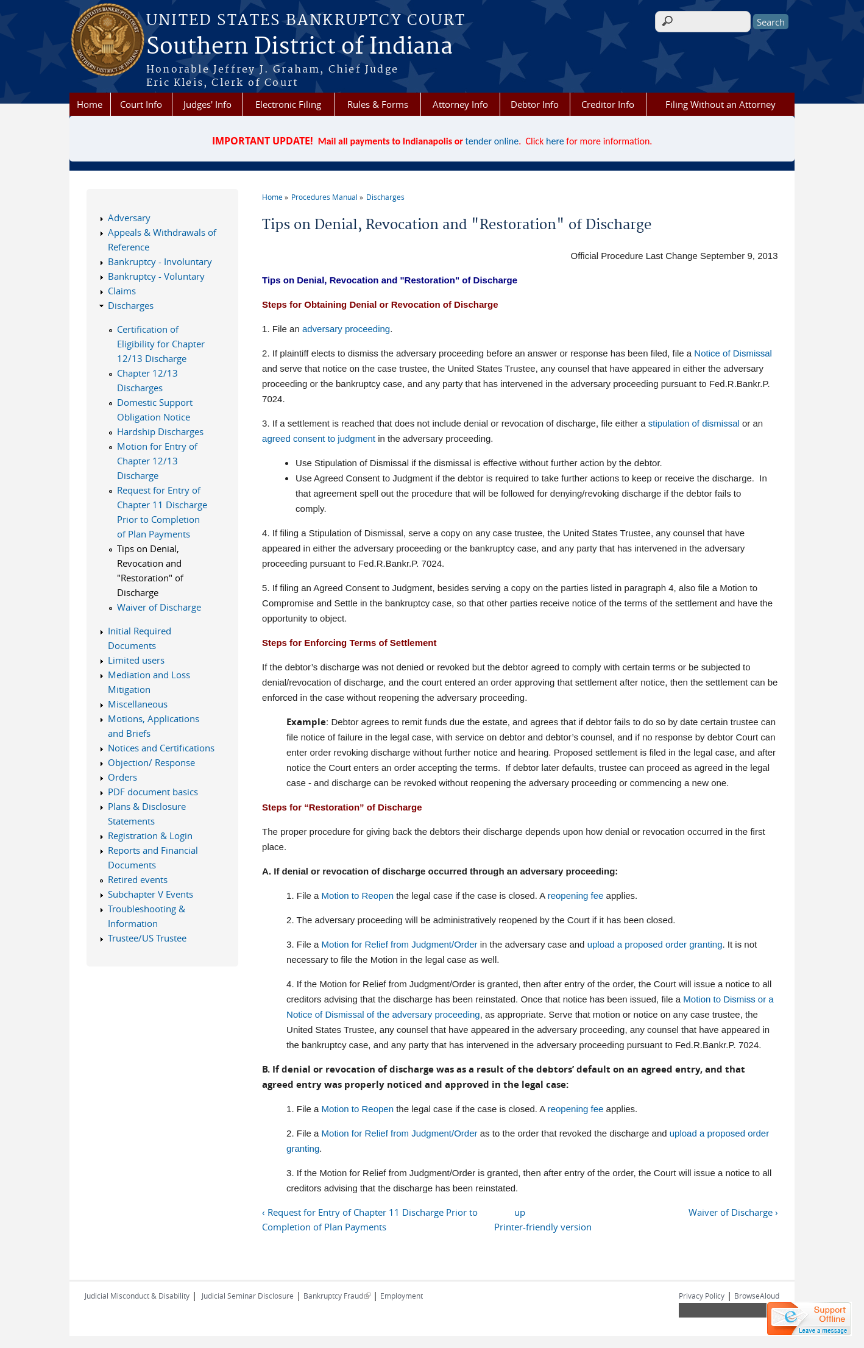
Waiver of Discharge (159, 607)
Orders (122, 777)
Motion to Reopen (358, 895)
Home (89, 104)
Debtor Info (535, 104)
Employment (401, 1295)
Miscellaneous (138, 704)
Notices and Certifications (161, 748)
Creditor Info (607, 104)
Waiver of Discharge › (733, 1212)
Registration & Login (150, 835)
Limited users (136, 660)
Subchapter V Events (150, 894)
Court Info (141, 104)
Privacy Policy (701, 1295)
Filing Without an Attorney (720, 104)
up (519, 1212)
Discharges (385, 197)
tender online (492, 141)
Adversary (129, 217)
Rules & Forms (377, 104)
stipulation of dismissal (694, 423)
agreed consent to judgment (318, 438)
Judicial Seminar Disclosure (248, 1295)
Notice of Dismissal (733, 353)
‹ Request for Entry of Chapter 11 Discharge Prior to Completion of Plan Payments (370, 1219)
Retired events (138, 879)
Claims (122, 291)
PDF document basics (153, 792)
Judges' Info (207, 104)
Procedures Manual (324, 197)
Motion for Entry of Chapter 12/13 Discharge (157, 460)
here (555, 141)
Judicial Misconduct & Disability (137, 1295)
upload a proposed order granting (655, 944)
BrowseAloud (756, 1295)
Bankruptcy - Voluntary (156, 276)
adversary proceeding (346, 329)
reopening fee (576, 895)
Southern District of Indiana (299, 47)
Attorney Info (460, 104)
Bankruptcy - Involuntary (160, 261)
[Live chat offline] (809, 1319)
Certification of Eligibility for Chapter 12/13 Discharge (161, 343)
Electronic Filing (288, 104)
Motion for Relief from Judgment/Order (400, 944)
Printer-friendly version (543, 1227)
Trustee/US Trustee (147, 938)
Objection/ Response (151, 762)
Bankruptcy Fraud (336, 1295)
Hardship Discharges (160, 431)
